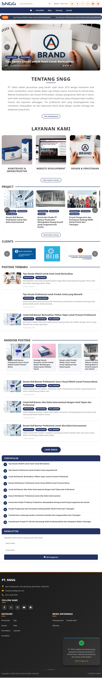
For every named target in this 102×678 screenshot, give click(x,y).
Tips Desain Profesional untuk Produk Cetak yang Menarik (53, 294)
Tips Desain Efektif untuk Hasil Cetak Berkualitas (39, 62)
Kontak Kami (71, 621)
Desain (4, 626)
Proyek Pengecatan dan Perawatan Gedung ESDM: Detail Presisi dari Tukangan (81, 221)
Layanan (16, 631)
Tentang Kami (58, 621)
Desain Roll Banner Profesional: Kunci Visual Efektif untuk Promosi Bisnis (60, 381)
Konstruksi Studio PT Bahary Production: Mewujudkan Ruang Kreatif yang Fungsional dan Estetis (50, 222)
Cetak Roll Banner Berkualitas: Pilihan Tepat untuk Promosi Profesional (59, 315)
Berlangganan (51, 557)
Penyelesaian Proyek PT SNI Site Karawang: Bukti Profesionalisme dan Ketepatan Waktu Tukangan (49, 522)
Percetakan (5, 631)
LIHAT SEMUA (51, 450)
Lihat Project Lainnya (51, 235)
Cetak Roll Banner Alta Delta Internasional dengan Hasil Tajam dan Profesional (57, 404)
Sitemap (55, 626)
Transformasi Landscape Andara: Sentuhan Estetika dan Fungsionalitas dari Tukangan (44, 515)
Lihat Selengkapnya (51, 116)
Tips (15, 621)
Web (15, 626)
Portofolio (5, 636)
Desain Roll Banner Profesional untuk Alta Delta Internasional (16, 220)
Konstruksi (5, 621)
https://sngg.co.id (81, 661)
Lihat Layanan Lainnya (51, 180)
